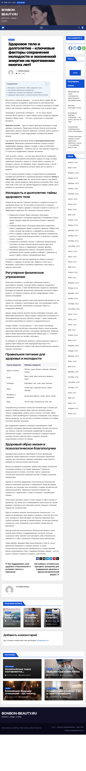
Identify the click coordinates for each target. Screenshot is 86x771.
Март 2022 (72, 340)
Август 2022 (72, 314)
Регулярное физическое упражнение (21, 90)
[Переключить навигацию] (41, 27)
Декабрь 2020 (73, 356)
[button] (79, 28)
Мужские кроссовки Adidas (63, 671)
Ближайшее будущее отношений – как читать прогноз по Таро (75, 117)
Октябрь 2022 (73, 304)
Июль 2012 (72, 414)
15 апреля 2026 (53, 697)
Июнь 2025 (72, 209)
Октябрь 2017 (73, 387)
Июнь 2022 (72, 325)
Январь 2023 (73, 288)
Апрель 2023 (73, 272)
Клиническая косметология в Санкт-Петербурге (75, 129)
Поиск (71, 59)
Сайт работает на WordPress (10, 728)
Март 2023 (72, 277)
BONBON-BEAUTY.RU (19, 713)
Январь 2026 (73, 178)
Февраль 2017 (73, 408)
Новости (11, 39)
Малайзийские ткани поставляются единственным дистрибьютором (74, 96)
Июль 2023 (72, 257)
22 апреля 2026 (12, 697)
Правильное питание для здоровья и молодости (25, 92)
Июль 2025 (72, 204)
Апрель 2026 (73, 162)
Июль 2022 (72, 319)
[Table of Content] (46, 84)
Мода (27, 612)
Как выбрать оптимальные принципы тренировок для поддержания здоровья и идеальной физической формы (46, 569)
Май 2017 (71, 398)
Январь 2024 (73, 225)
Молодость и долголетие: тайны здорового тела (25, 88)
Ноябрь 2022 (73, 298)
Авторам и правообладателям (66, 727)
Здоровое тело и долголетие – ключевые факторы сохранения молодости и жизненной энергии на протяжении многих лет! (32, 54)
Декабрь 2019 (73, 372)
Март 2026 (72, 168)
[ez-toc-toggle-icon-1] (46, 84)
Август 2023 (72, 251)
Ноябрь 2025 (73, 189)
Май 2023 (72, 267)
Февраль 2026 (73, 173)
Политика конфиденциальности (74, 730)
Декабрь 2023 (73, 230)
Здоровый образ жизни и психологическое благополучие (28, 95)
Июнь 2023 (72, 262)
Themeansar (37, 728)
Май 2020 (72, 366)
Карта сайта (80, 727)
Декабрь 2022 (73, 293)
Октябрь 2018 (73, 377)
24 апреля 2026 (53, 675)
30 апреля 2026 (12, 675)
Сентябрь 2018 (73, 382)
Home (53, 727)
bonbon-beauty (23, 71)
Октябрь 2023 (73, 241)
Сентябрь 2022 (74, 309)
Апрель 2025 (73, 220)
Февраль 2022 (73, 346)
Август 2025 (72, 199)
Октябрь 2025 (73, 194)
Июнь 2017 (72, 393)
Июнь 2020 (72, 361)
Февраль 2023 (73, 283)
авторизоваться (42, 640)
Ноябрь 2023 (73, 236)
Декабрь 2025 (73, 183)
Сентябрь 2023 (74, 246)
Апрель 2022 (73, 335)
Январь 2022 (73, 351)
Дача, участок (10, 666)
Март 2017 (72, 403)
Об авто (49, 669)
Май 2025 (72, 215)
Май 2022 (72, 330)
